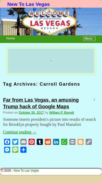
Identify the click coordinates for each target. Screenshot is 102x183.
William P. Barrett (61, 105)
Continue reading (19, 124)
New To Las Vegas (28, 4)
